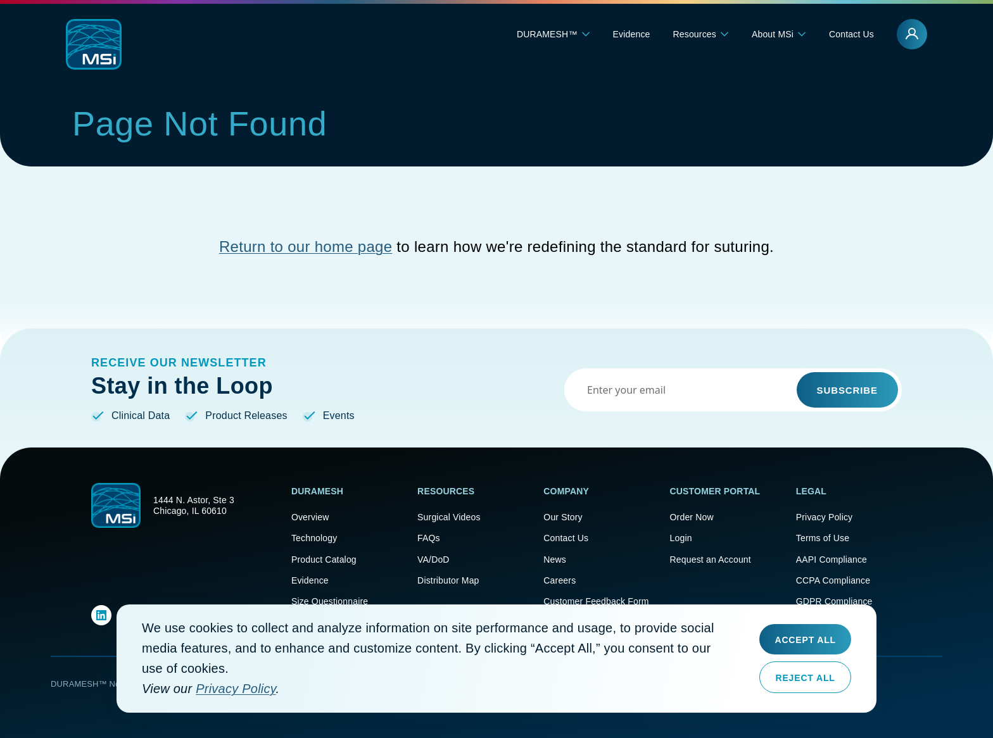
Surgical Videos (449, 517)
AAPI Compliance (831, 559)
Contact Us (851, 34)
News (554, 559)
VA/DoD (433, 559)
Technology (314, 538)
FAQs (428, 538)
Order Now (692, 517)
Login (681, 538)
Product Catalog (324, 559)
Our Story (562, 517)
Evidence (631, 34)
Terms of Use (822, 538)
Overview (310, 517)
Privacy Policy (824, 517)
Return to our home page (305, 246)
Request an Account (710, 559)
